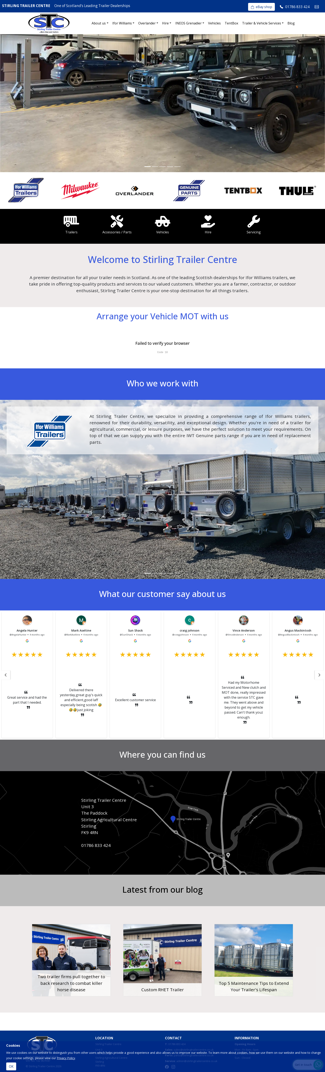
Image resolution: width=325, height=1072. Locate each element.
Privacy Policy (66, 1058)
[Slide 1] (147, 166)
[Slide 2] (155, 166)
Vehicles (214, 23)
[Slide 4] (170, 166)
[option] (27, 190)
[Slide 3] (162, 166)
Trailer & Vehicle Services (261, 23)
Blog (291, 23)
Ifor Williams (122, 23)
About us (99, 23)
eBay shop (261, 7)
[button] (5, 675)
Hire (165, 23)
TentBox (231, 23)
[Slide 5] (177, 166)
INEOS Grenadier (188, 23)
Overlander (147, 23)
